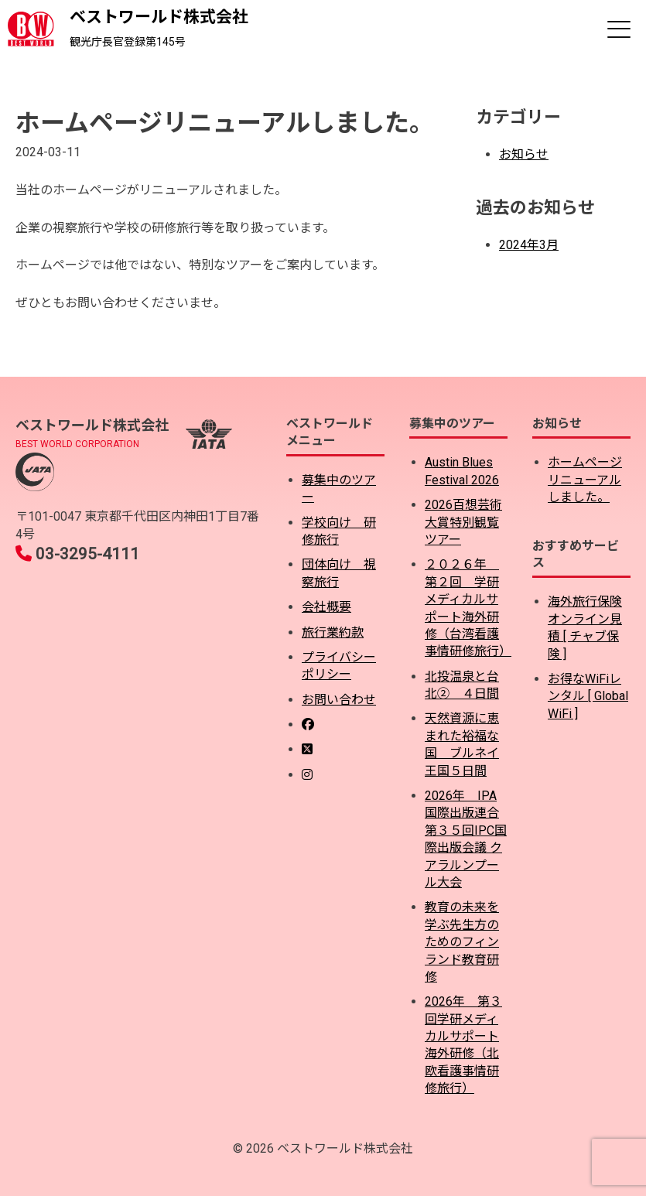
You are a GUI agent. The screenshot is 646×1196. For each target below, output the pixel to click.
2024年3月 (529, 244)
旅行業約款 (333, 632)
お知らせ (524, 154)
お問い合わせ (339, 699)
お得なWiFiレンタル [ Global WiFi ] (588, 696)
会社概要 (326, 607)
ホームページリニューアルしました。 (585, 479)
